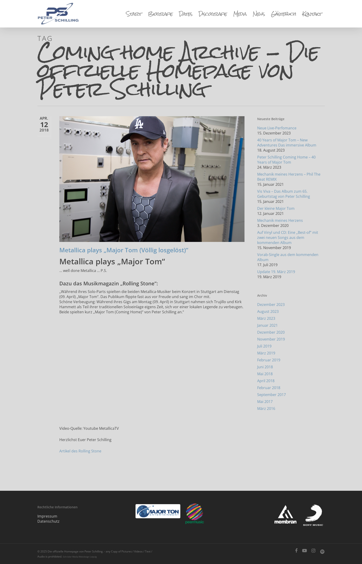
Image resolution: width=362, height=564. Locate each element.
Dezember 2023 (271, 304)
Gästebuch (283, 14)
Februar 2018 (268, 387)
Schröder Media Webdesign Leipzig (80, 556)
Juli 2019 (264, 346)
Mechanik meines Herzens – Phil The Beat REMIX (288, 177)
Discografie (213, 14)
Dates (185, 14)
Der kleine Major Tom (276, 208)
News (259, 14)
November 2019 (271, 339)
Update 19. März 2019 (276, 271)
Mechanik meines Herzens (280, 220)
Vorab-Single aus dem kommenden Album (287, 257)
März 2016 (266, 408)
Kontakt (312, 14)
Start (134, 14)
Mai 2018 (265, 373)
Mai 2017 (265, 401)
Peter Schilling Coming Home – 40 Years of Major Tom (286, 160)
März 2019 (266, 353)
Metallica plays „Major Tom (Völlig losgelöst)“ (123, 250)
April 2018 (266, 380)
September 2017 (271, 394)
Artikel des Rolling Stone (80, 451)
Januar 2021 (267, 325)
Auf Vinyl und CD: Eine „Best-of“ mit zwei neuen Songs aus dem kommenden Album (287, 237)
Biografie (160, 14)
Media (239, 14)
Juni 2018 (265, 366)
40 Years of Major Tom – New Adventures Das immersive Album (286, 142)
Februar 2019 (268, 360)
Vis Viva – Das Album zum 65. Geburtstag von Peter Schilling (283, 194)
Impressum (47, 516)
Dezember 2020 (271, 332)
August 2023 (268, 311)
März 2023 (266, 318)
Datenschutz (48, 521)
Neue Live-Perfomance (276, 128)
